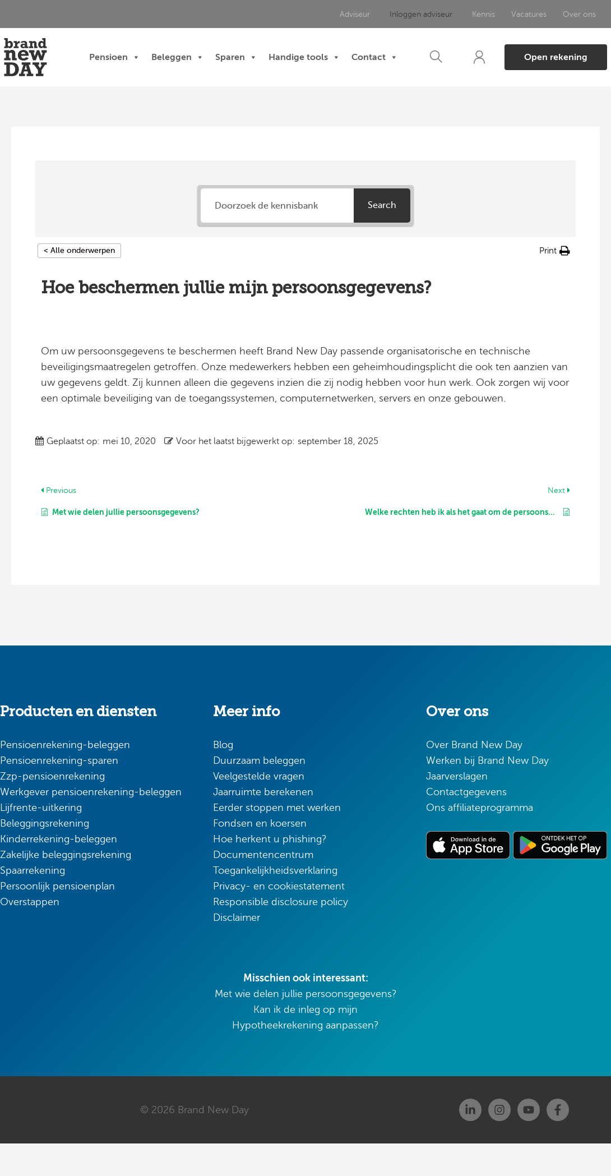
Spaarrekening (32, 902)
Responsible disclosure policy (280, 934)
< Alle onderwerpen (79, 282)
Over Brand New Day (474, 777)
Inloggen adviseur (422, 14)
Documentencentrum (263, 887)
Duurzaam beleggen (259, 793)
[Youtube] (528, 1142)
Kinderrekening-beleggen (58, 871)
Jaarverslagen (457, 808)
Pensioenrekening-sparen (59, 793)
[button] (429, 73)
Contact (243, 93)
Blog (223, 777)
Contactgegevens (466, 824)
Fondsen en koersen (260, 855)
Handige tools (333, 53)
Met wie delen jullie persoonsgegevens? (306, 1026)
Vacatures (525, 14)
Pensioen (143, 53)
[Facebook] (558, 1142)
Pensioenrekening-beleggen (65, 777)
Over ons (575, 14)
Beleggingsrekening (44, 855)
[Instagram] (499, 1142)
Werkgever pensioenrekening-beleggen (91, 824)
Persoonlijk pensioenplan (57, 918)
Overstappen (29, 934)
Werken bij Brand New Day (487, 793)
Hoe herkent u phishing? (270, 871)
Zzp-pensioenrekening (52, 808)
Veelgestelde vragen (258, 808)
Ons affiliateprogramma (479, 840)
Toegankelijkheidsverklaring (275, 902)
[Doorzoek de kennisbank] (277, 237)
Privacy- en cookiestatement (279, 918)
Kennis (480, 14)
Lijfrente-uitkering (41, 840)
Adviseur (360, 14)
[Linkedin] (470, 1142)
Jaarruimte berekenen (263, 824)
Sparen (265, 53)
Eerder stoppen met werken (277, 840)
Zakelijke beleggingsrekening (65, 887)
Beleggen (206, 53)
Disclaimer (236, 950)
